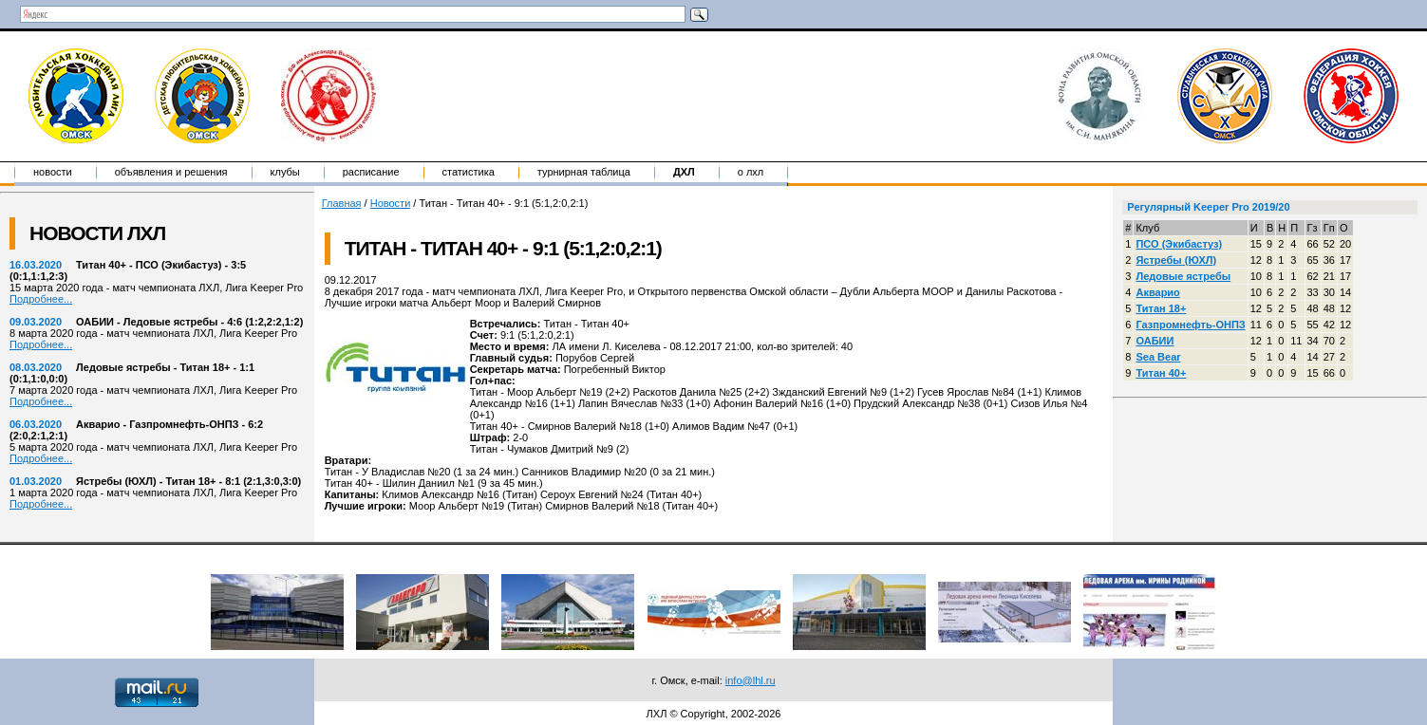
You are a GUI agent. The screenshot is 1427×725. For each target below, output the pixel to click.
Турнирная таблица (583, 171)
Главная (342, 203)
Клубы (285, 171)
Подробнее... (40, 299)
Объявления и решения (171, 171)
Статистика (468, 171)
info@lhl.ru (750, 680)
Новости (52, 171)
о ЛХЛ (751, 171)
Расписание (371, 171)
